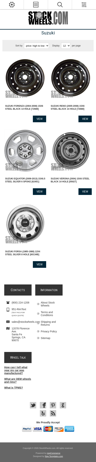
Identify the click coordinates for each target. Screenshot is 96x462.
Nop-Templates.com (54, 456)
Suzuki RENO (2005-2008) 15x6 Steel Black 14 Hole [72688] (68, 107)
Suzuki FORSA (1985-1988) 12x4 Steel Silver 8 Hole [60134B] (22, 253)
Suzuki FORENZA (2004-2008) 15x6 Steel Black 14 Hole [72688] (24, 107)
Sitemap (45, 338)
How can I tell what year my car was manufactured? (15, 370)
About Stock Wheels (48, 304)
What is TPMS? (13, 387)
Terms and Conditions (47, 314)
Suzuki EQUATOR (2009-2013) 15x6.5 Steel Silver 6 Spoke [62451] (25, 180)
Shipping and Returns (48, 323)
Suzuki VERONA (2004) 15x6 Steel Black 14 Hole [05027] (70, 180)
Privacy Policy (49, 331)
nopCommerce (53, 453)
